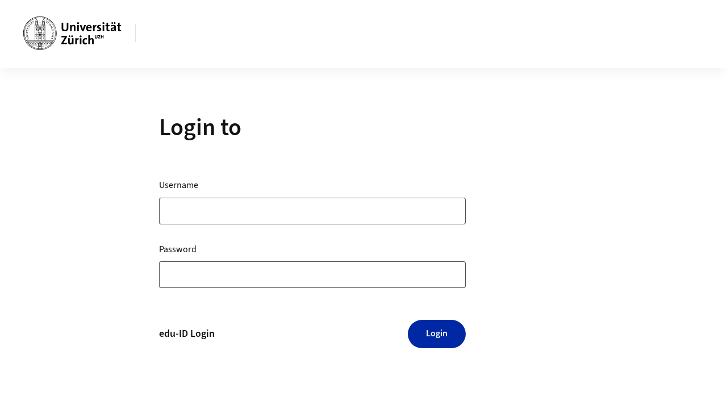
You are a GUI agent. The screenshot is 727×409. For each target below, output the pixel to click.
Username (178, 185)
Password (178, 249)
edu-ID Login (187, 334)
